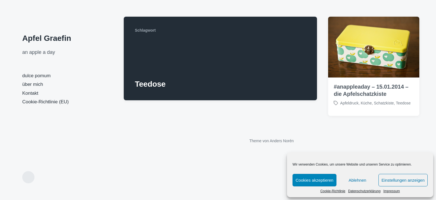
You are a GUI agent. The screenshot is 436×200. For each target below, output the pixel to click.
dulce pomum (36, 75)
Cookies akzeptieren (314, 180)
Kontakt (30, 93)
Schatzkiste (384, 103)
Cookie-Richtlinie (332, 191)
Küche (366, 103)
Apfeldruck (349, 103)
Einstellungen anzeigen (403, 180)
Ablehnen (357, 180)
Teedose (403, 103)
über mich (32, 84)
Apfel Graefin (46, 38)
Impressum (391, 191)
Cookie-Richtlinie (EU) (45, 101)
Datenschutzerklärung (364, 191)
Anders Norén (282, 141)
